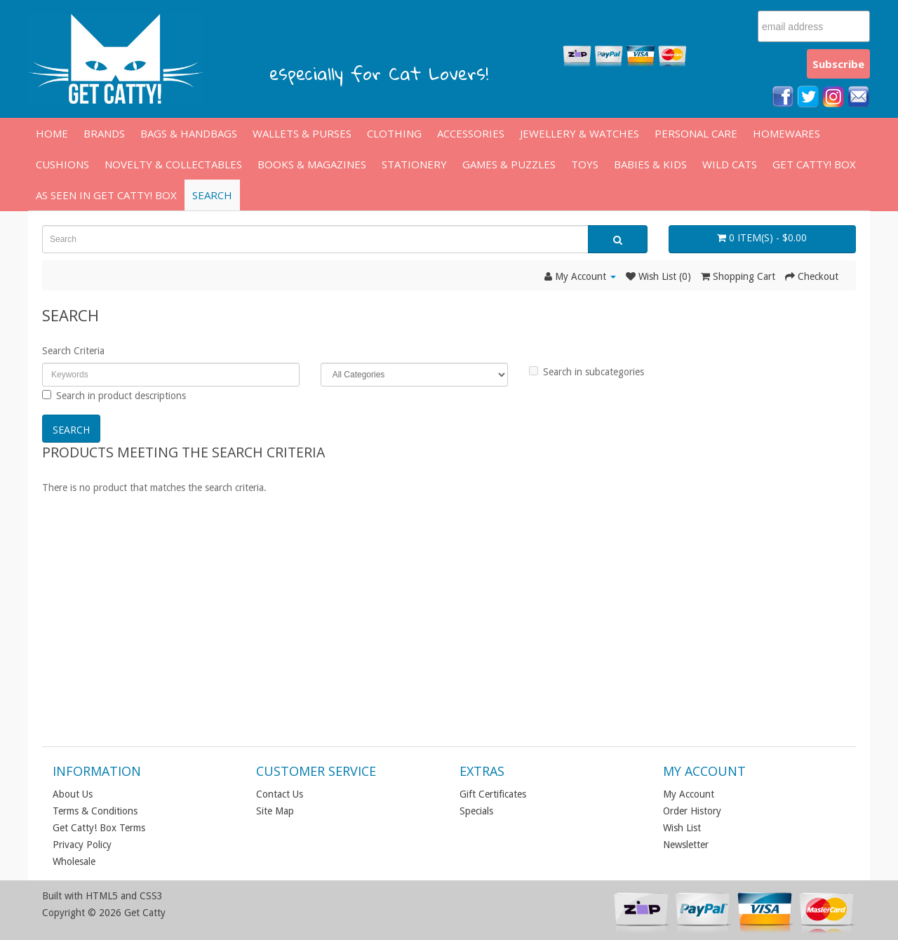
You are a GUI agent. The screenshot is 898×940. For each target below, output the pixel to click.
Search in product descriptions (114, 395)
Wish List (682, 827)
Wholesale (74, 861)
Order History (692, 811)
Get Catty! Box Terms (99, 827)
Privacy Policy (82, 844)
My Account (688, 794)
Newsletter (686, 844)
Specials (476, 811)
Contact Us (279, 794)
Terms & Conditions (95, 811)
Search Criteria (73, 350)
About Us (73, 794)
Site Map (275, 811)
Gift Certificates (493, 794)
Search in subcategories (586, 371)
